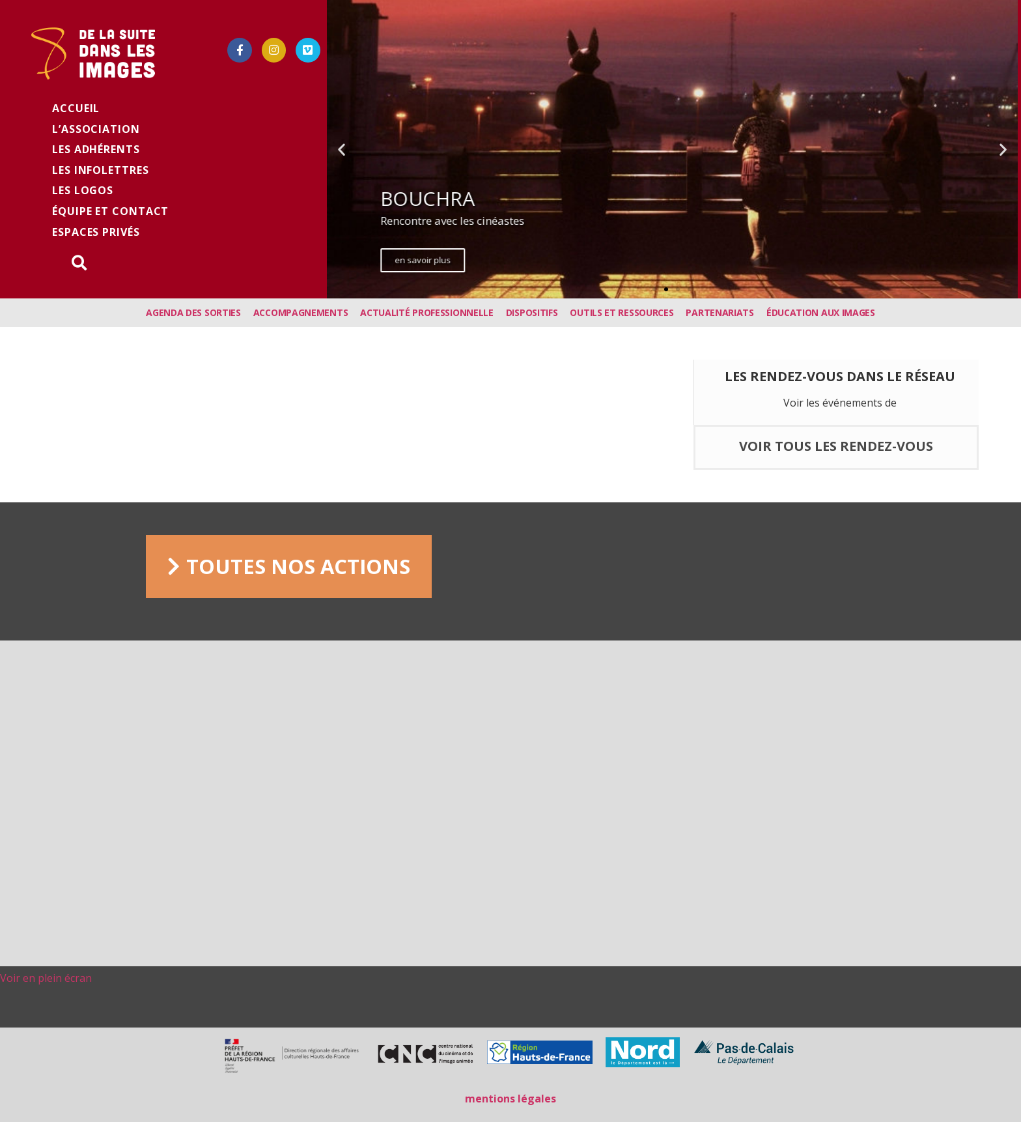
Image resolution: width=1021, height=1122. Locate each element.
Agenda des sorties (193, 312)
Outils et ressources (621, 312)
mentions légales (510, 1098)
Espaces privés (96, 232)
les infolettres (100, 170)
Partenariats (719, 312)
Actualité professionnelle (427, 312)
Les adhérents (96, 149)
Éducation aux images (820, 312)
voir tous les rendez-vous (836, 446)
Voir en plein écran (46, 978)
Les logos (82, 190)
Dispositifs (532, 312)
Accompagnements (300, 312)
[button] (654, 289)
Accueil (76, 108)
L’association (96, 129)
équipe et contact (110, 211)
